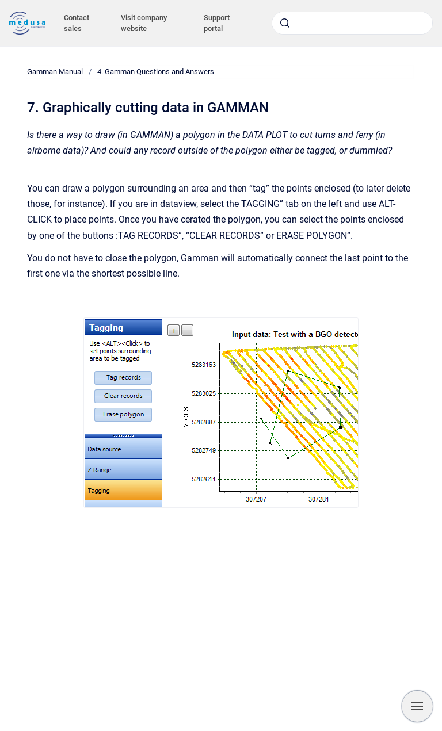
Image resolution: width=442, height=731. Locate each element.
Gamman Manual (55, 71)
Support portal (217, 23)
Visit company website (144, 23)
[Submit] (285, 23)
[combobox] (352, 23)
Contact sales (76, 23)
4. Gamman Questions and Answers (155, 71)
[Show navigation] (417, 706)
